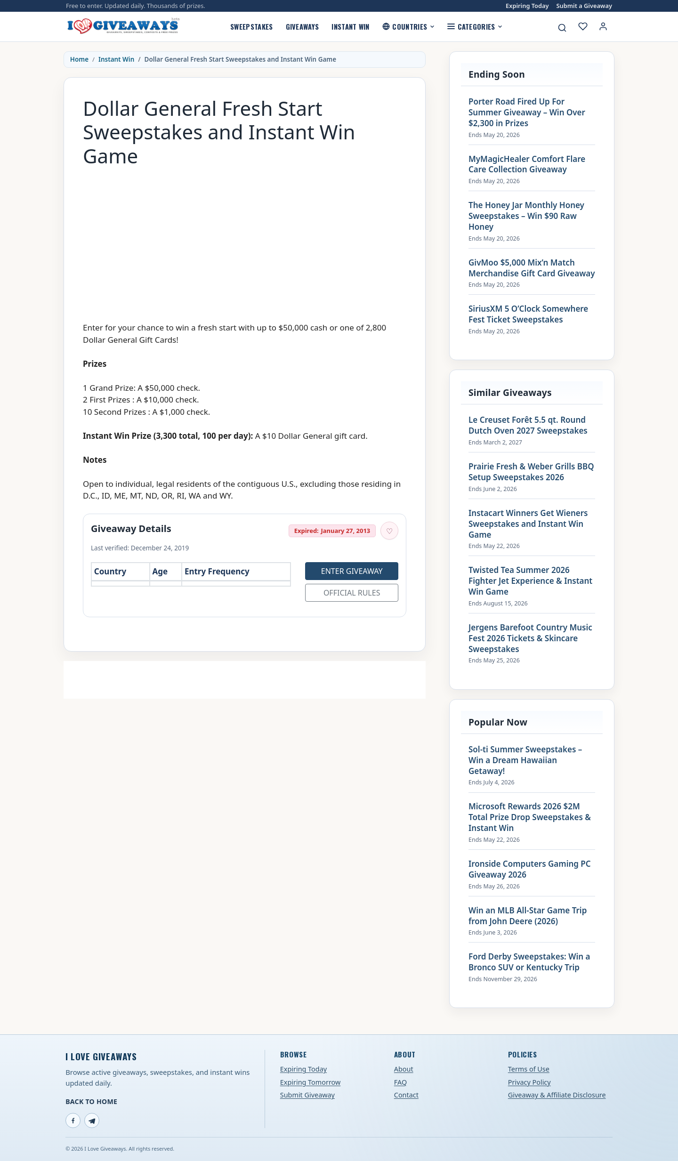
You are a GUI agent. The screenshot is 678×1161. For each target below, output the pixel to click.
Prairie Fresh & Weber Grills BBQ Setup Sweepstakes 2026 (531, 472)
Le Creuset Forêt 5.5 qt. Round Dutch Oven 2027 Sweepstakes (528, 425)
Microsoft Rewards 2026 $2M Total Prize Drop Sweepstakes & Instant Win (529, 817)
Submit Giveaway (307, 1094)
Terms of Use (528, 1068)
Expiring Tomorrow (310, 1082)
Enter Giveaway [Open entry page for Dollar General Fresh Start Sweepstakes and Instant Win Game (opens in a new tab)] (352, 571)
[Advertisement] (244, 240)
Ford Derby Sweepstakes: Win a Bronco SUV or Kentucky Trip (529, 962)
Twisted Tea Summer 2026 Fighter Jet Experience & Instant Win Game (530, 581)
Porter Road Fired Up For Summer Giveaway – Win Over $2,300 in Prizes (526, 113)
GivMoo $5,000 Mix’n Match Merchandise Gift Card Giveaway (531, 268)
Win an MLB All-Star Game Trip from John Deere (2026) (527, 916)
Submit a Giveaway (584, 6)
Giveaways (302, 26)
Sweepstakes (251, 26)
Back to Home (91, 1101)
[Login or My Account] (603, 26)
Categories (474, 26)
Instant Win (350, 26)
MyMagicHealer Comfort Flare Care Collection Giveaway (526, 164)
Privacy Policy (529, 1082)
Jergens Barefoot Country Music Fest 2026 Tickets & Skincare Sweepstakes (530, 638)
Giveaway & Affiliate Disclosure (557, 1094)
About (403, 1068)
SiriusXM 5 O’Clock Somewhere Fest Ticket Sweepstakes (528, 314)
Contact (406, 1094)
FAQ (400, 1082)
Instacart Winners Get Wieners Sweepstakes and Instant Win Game (528, 524)
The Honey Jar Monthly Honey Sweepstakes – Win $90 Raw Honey (526, 216)
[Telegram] (91, 1120)
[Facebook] (73, 1120)
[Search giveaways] (562, 28)
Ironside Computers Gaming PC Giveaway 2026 (529, 869)
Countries (408, 26)
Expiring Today (527, 6)
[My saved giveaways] (583, 26)
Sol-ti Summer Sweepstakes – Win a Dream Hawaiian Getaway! (525, 760)
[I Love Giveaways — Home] (123, 26)
